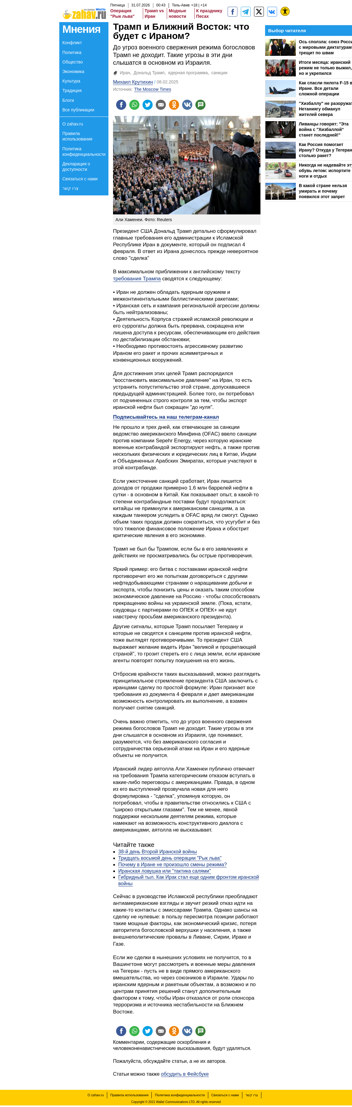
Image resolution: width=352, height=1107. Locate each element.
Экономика (73, 71)
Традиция (72, 90)
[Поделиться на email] (164, 105)
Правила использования (77, 136)
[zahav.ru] (232, 12)
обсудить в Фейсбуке (185, 1075)
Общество (72, 62)
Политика (71, 52)
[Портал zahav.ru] (272, 12)
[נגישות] (285, 11)
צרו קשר (70, 188)
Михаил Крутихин (133, 82)
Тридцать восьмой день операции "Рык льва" (169, 859)
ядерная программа (188, 72)
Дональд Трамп (149, 72)
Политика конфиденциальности (84, 151)
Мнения (81, 29)
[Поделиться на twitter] (149, 105)
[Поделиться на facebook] (121, 105)
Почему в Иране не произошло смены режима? (172, 865)
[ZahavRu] (259, 12)
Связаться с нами (80, 178)
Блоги (68, 100)
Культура (71, 81)
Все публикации (78, 109)
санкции (219, 72)
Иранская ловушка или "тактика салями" (164, 871)
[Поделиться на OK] (178, 105)
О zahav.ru (72, 123)
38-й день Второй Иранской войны (157, 852)
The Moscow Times (152, 89)
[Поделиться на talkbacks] (206, 105)
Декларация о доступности (76, 166)
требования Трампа (137, 280)
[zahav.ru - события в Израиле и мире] (246, 12)
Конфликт (72, 42)
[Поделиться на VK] (192, 105)
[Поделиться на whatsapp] (135, 105)
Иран (125, 72)
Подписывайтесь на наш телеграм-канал (166, 418)
